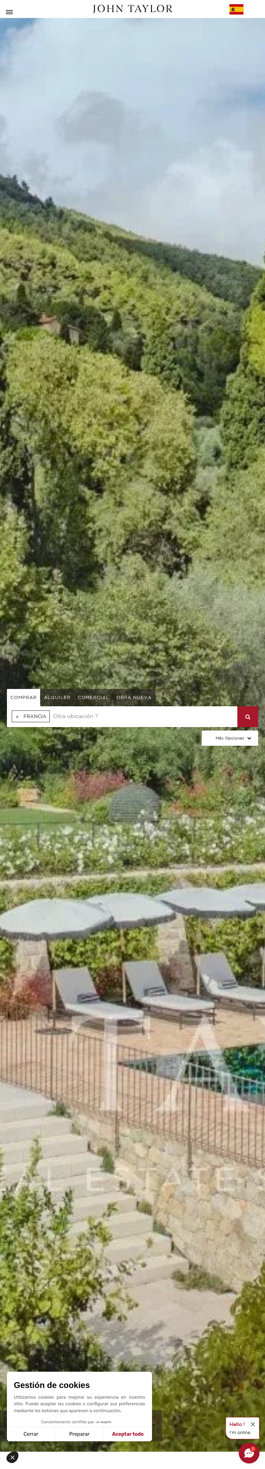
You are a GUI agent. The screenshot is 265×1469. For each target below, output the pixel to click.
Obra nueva (134, 697)
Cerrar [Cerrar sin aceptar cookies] (30, 1434)
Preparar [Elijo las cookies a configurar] (79, 1434)
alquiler (57, 697)
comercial (93, 697)
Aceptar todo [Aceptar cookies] (128, 1434)
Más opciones (230, 738)
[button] (14, 1457)
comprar (23, 697)
